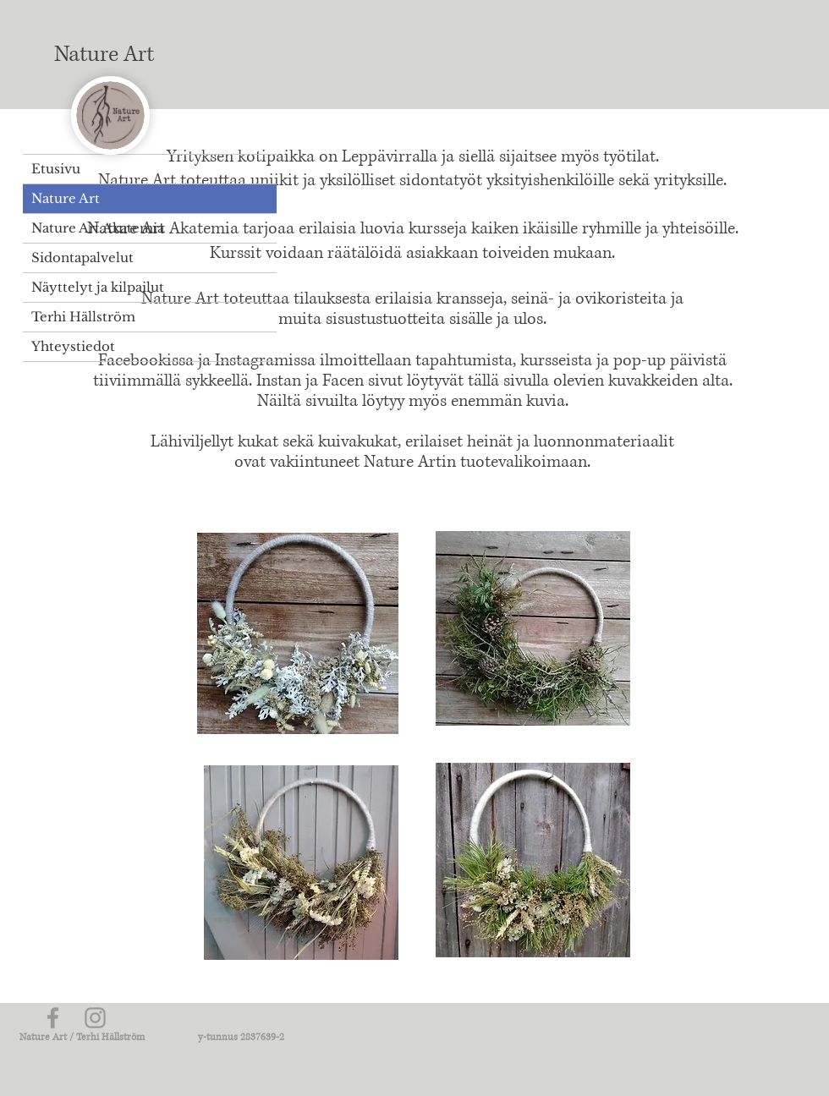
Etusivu (55, 169)
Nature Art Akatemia (97, 228)
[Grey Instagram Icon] (95, 1018)
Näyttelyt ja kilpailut (97, 287)
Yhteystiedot (73, 346)
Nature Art (65, 198)
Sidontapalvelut (82, 257)
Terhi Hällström (83, 317)
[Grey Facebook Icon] (53, 1018)
